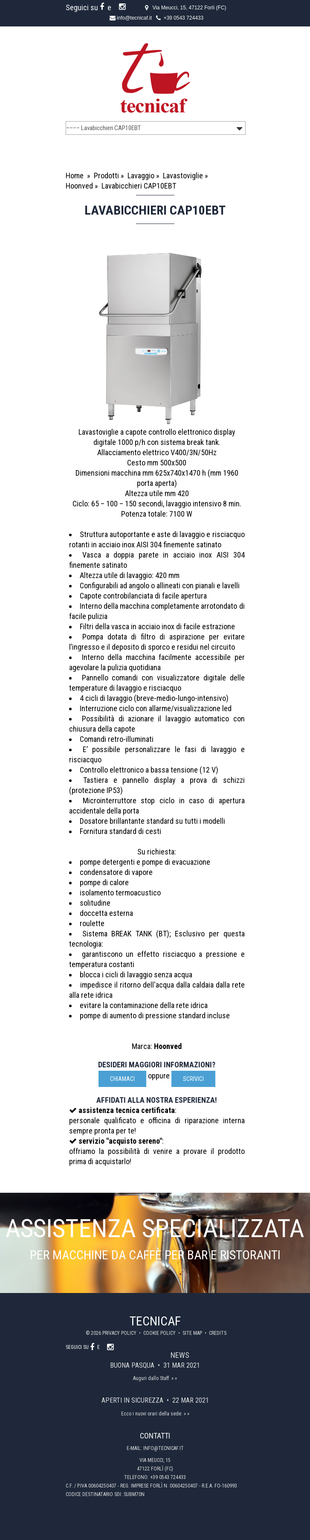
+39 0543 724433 (183, 18)
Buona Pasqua (133, 1365)
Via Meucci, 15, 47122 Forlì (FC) (189, 8)
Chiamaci (122, 1078)
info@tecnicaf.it (134, 18)
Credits (217, 1333)
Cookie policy (160, 1333)
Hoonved (79, 185)
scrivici (193, 1078)
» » (174, 1378)
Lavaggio (140, 175)
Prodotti (106, 175)
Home (75, 175)
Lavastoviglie (183, 175)
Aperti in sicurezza (133, 1400)
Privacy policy (120, 1333)
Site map (193, 1333)
